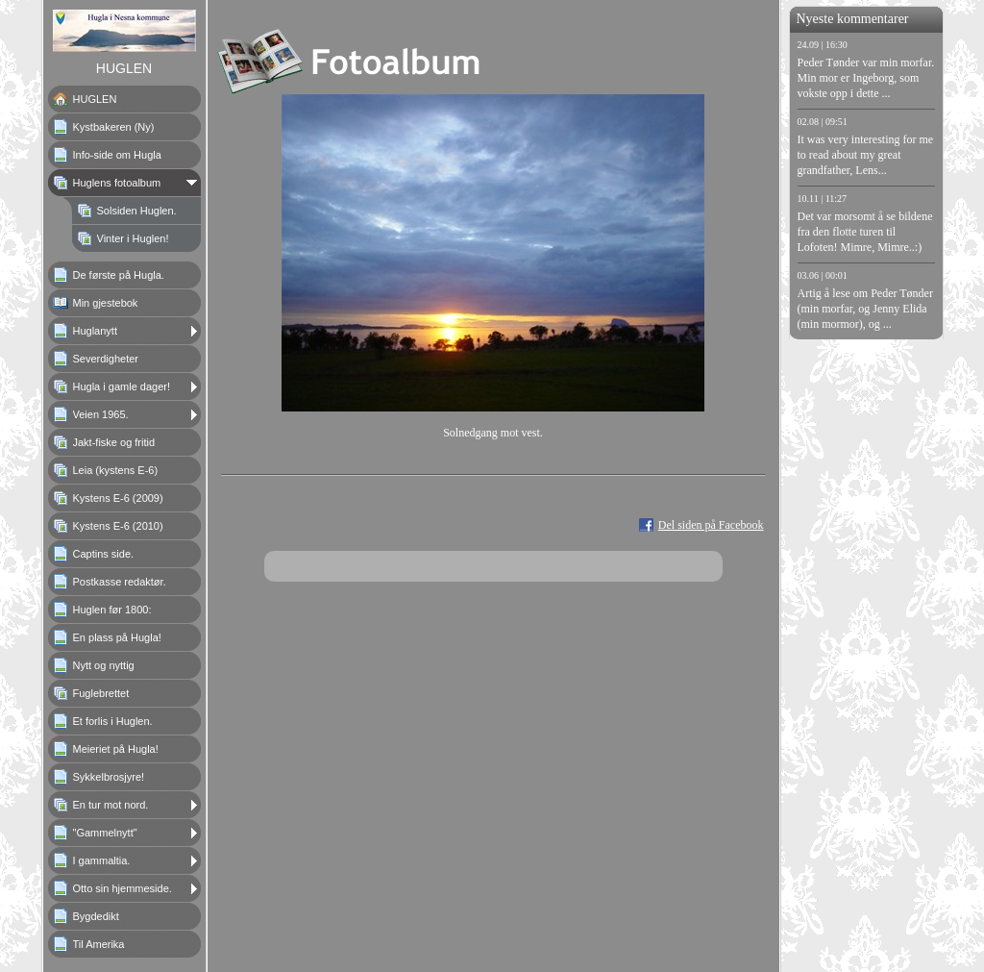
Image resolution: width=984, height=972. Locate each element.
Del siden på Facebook (711, 525)
